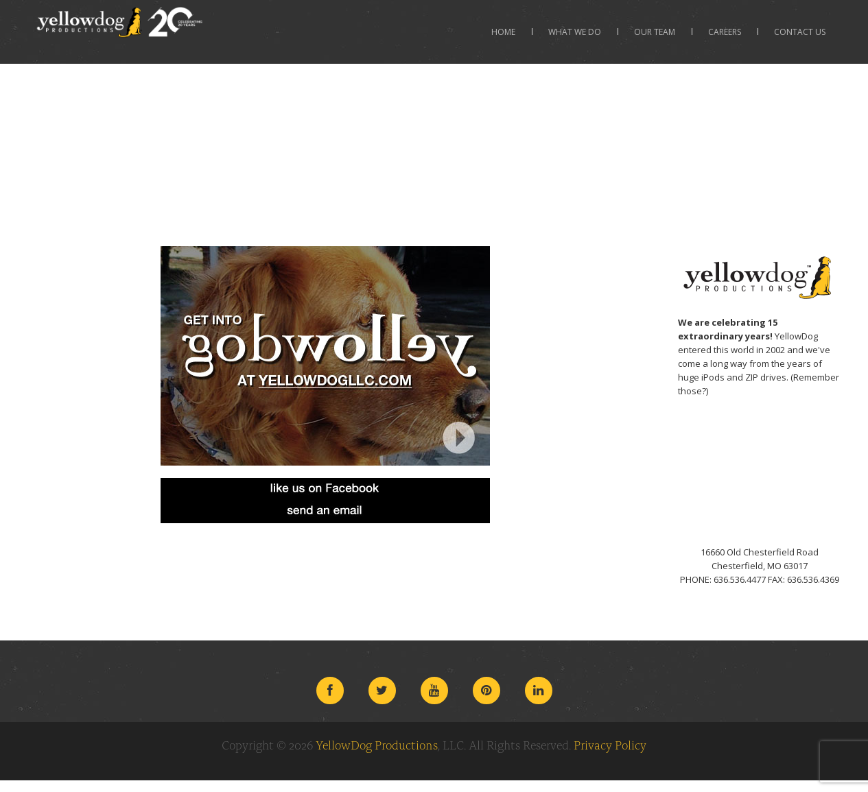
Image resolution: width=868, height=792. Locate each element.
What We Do (574, 32)
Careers (724, 32)
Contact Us (799, 32)
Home (503, 32)
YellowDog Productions (377, 744)
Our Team (654, 32)
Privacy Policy (610, 744)
